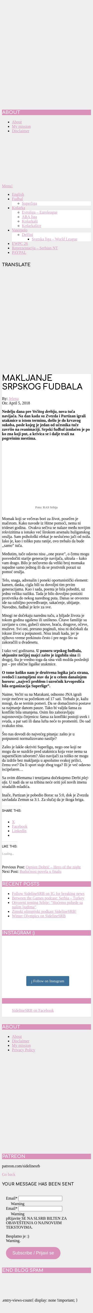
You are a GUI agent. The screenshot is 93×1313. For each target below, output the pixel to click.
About (17, 1036)
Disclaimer (20, 1041)
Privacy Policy (23, 1050)
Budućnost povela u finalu (40, 871)
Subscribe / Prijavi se (33, 1252)
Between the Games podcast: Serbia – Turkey (48, 898)
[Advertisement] (46, 321)
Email (11, 1198)
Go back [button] (8, 1174)
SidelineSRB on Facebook (37, 1000)
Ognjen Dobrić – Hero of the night (53, 867)
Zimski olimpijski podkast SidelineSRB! (44, 911)
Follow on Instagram (47, 981)
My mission (21, 1045)
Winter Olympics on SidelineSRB (39, 916)
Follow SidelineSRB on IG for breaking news (48, 893)
